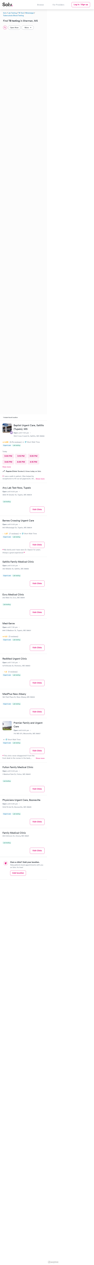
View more (6, 467)
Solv (4, 13)
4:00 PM (21, 462)
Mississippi (29, 13)
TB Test (21, 13)
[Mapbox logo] (53, 1262)
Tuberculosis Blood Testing (13, 15)
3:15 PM (20, 456)
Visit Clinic (37, 509)
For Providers (58, 4)
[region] (70, 636)
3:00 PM (8, 456)
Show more (40, 479)
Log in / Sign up (81, 4)
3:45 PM (8, 462)
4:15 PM (33, 462)
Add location (18, 873)
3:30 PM (33, 456)
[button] (71, 53)
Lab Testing (12, 13)
